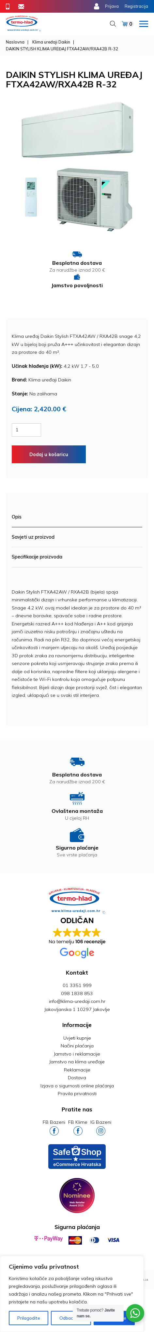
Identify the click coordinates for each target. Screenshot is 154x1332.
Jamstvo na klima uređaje (77, 1062)
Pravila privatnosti (77, 1093)
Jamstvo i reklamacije (77, 1054)
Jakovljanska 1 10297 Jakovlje (77, 1009)
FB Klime (77, 1127)
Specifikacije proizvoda (37, 557)
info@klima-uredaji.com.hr (77, 1001)
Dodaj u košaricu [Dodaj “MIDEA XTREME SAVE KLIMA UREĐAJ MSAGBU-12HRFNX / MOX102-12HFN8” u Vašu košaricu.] (48, 454)
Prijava (112, 6)
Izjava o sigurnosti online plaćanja (77, 1086)
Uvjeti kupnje (77, 1038)
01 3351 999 (77, 985)
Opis (17, 517)
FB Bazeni (54, 1127)
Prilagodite (28, 1318)
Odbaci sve (71, 1318)
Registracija (136, 6)
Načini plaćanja (77, 1046)
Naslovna (15, 42)
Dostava (77, 1078)
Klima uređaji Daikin (51, 42)
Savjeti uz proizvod (33, 537)
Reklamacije (77, 1070)
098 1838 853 (77, 993)
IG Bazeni (100, 1127)
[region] (72, 1294)
